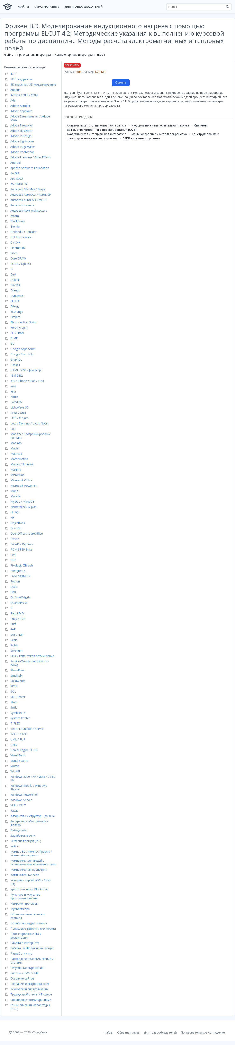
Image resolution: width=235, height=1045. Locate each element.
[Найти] (227, 7)
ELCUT (100, 54)
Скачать (120, 82)
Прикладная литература (34, 54)
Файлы (23, 7)
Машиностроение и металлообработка (159, 134)
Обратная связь (46, 7)
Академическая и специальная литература (96, 125)
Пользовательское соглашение (203, 1032)
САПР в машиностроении (141, 138)
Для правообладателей (84, 7)
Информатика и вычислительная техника (160, 125)
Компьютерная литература (74, 54)
